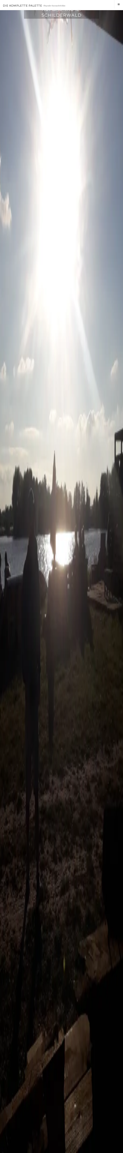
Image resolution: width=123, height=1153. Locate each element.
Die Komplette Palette (22, 5)
